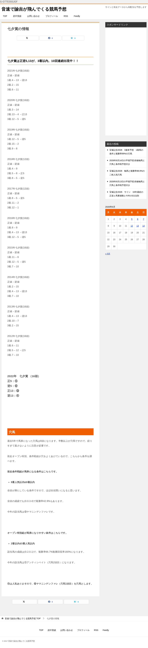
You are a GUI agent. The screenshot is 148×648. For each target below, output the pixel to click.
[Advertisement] (126, 81)
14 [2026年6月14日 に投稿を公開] (143, 226)
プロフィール (52, 16)
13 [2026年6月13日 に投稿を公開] (138, 226)
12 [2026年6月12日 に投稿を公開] (132, 226)
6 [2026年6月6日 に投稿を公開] (137, 219)
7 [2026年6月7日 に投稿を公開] (143, 219)
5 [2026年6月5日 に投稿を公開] (131, 219)
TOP (5, 16)
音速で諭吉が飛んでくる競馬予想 (35, 8)
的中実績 (17, 16)
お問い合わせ (33, 16)
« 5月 (107, 254)
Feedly (77, 16)
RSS (66, 16)
